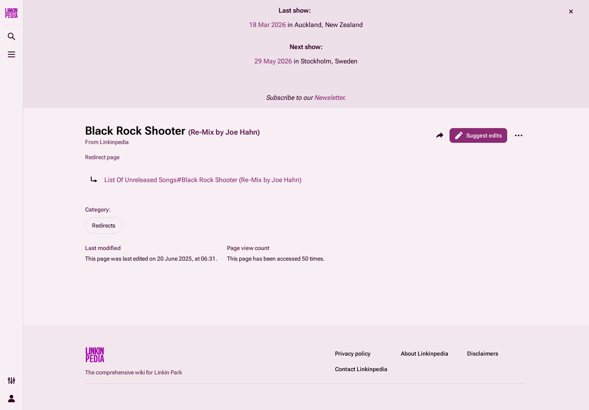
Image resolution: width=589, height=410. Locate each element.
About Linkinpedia (424, 353)
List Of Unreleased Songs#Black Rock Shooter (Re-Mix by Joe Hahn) (202, 180)
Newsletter (329, 97)
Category (97, 209)
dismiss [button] (571, 11)
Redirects (103, 225)
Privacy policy (353, 353)
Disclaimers (482, 353)
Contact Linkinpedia (361, 369)
